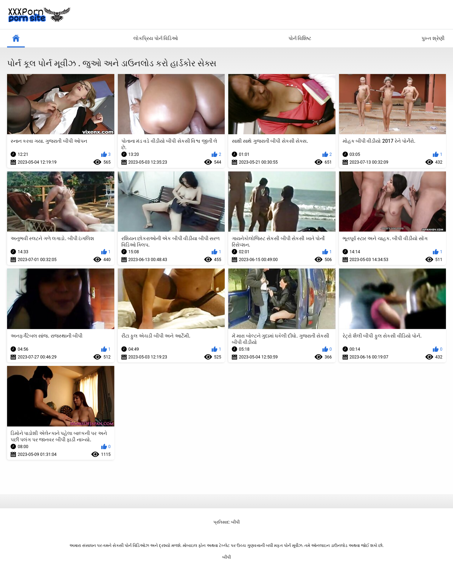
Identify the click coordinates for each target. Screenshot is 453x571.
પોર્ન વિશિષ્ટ (299, 38)
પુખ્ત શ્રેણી (433, 38)
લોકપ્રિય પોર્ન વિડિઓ (155, 38)
